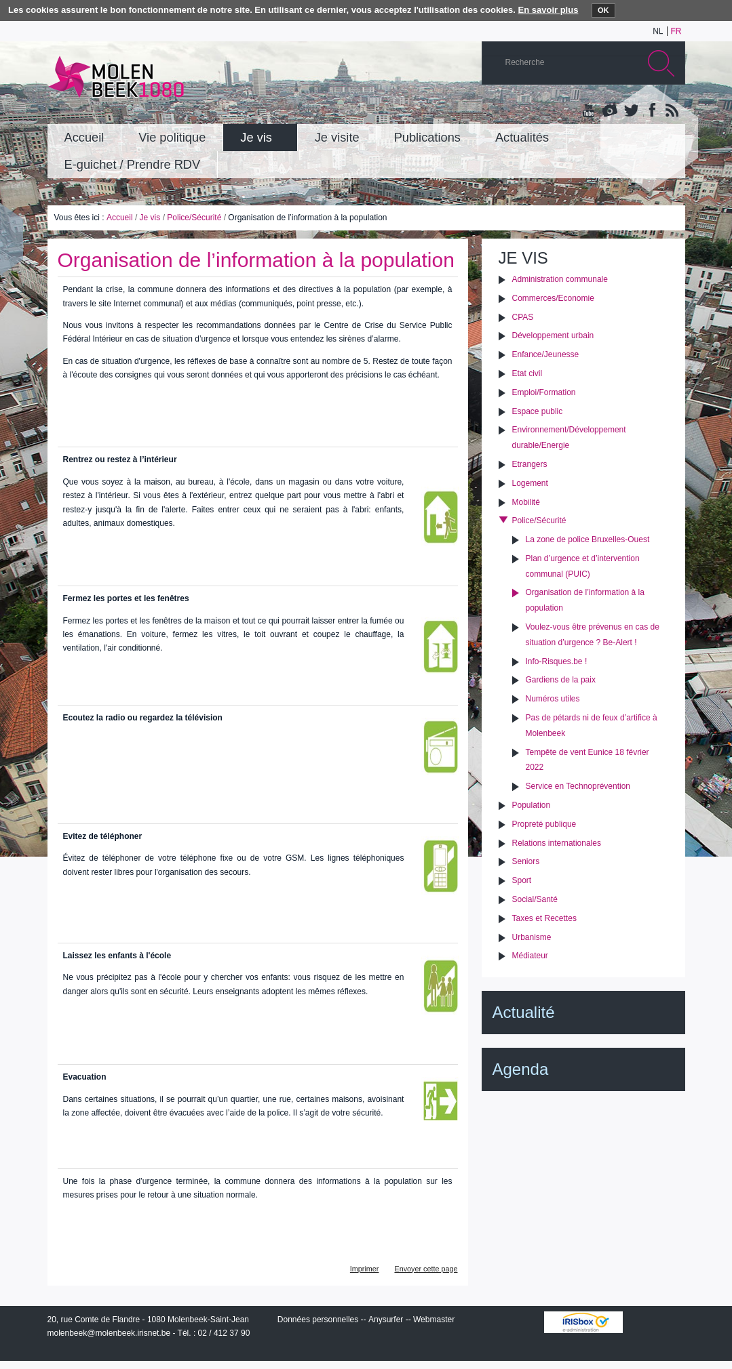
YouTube (589, 111)
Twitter (630, 111)
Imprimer (364, 1269)
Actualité (524, 1012)
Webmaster (434, 1319)
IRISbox (583, 1322)
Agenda (521, 1069)
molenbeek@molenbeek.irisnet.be (109, 1333)
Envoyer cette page (425, 1269)
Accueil (120, 217)
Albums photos (609, 111)
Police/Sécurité (194, 217)
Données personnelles (317, 1319)
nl (658, 31)
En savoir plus (548, 10)
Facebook (650, 111)
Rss (670, 111)
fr (676, 31)
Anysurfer (385, 1319)
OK (603, 10)
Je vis (150, 217)
